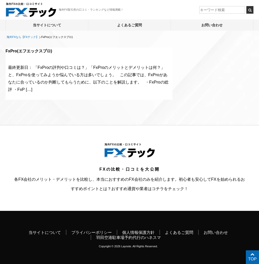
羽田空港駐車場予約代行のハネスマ (128, 237)
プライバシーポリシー (91, 232)
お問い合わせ (212, 25)
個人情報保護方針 (138, 232)
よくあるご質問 (129, 25)
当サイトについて (47, 25)
